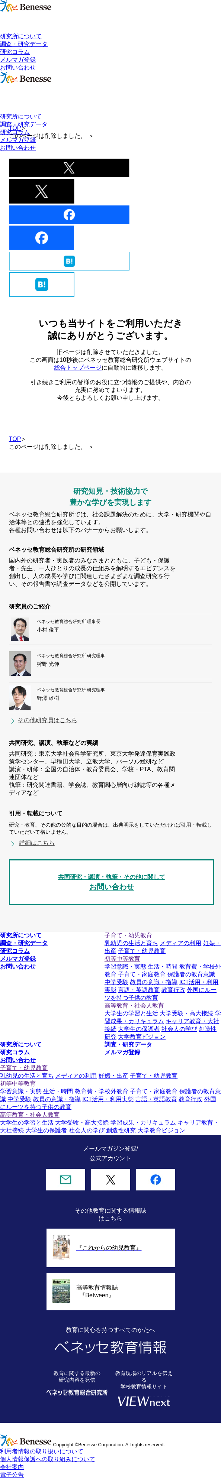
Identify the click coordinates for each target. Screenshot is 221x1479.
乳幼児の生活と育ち (131, 943)
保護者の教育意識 (191, 974)
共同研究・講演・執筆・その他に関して (111, 883)
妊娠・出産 (113, 1076)
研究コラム (15, 52)
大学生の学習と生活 (131, 1013)
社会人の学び (179, 1029)
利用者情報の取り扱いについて (41, 1451)
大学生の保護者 (139, 1029)
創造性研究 (121, 1130)
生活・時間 (162, 966)
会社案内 (12, 1467)
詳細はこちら (37, 843)
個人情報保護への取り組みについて (47, 1459)
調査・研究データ (24, 44)
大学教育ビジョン (142, 1037)
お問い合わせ (18, 67)
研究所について (21, 36)
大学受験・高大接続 (186, 1013)
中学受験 (116, 982)
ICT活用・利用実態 (108, 1099)
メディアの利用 (180, 943)
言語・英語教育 (139, 990)
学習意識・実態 (125, 966)
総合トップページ (78, 367)
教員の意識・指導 (153, 982)
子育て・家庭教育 (142, 974)
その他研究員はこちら (47, 720)
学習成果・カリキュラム (143, 1122)
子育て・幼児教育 (142, 951)
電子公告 (12, 1475)
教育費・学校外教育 (101, 1091)
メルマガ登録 (18, 59)
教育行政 (173, 990)
